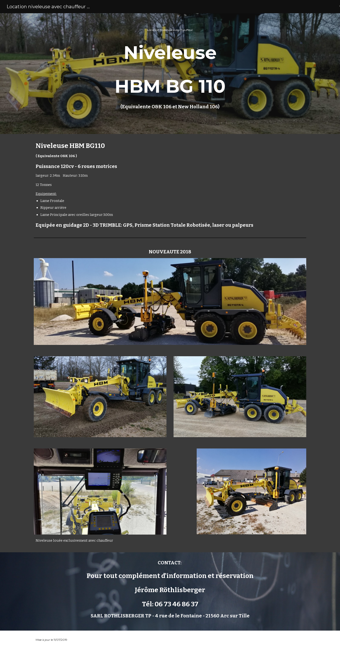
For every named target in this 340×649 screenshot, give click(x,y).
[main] (170, 73)
